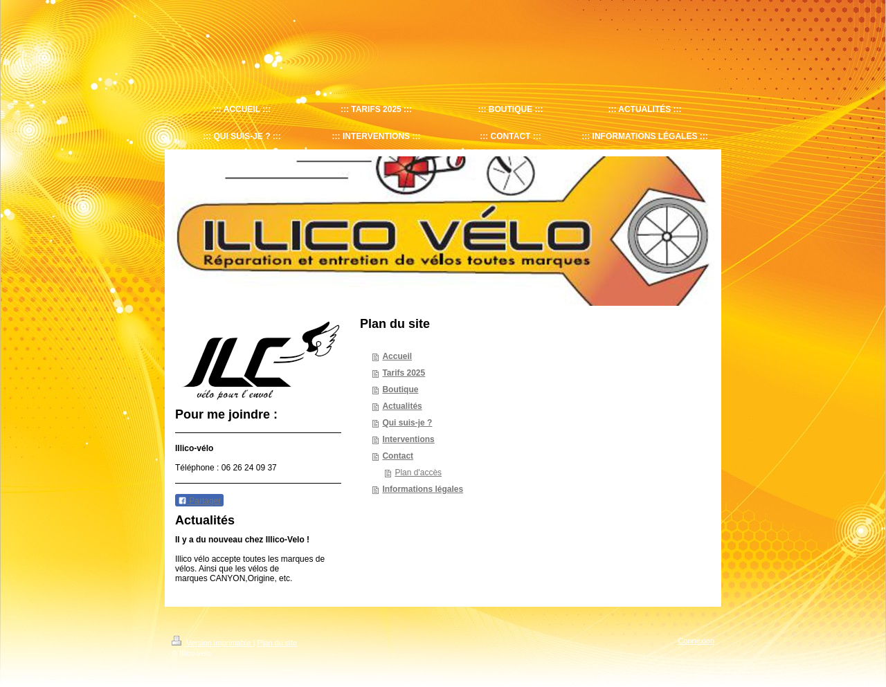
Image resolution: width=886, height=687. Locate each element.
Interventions (408, 439)
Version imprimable (212, 643)
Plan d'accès (418, 472)
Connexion (696, 640)
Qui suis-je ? (407, 423)
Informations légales (422, 489)
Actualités (402, 406)
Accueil (397, 356)
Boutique (400, 389)
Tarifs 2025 (403, 373)
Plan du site (277, 643)
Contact (397, 456)
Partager (199, 501)
